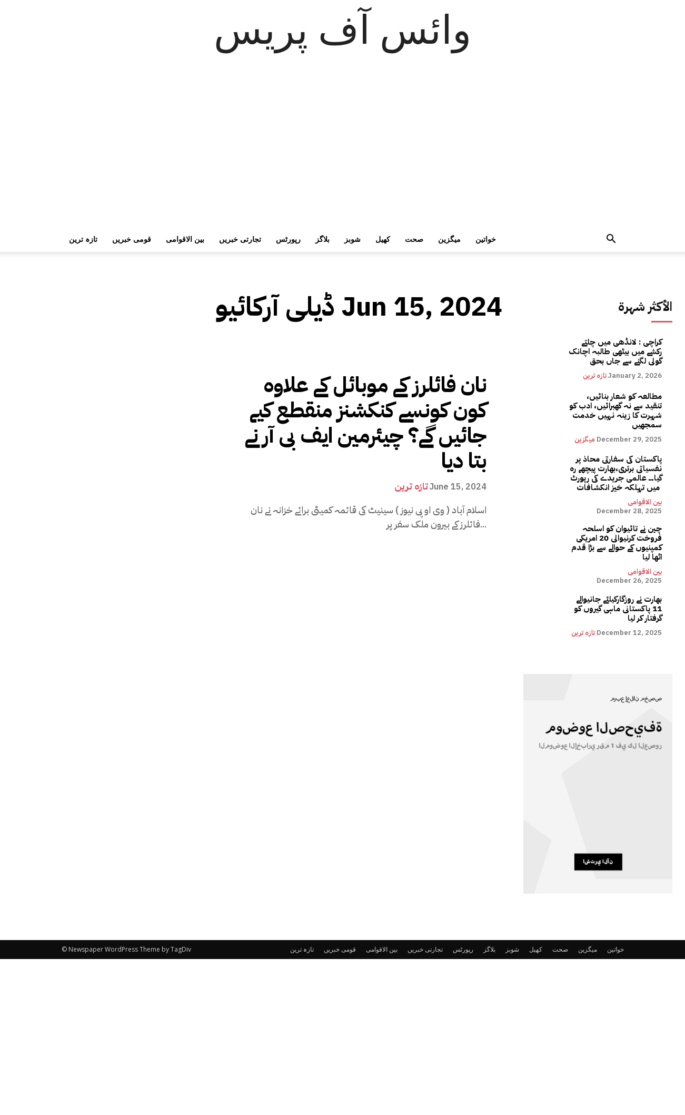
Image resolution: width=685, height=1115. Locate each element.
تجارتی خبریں (240, 239)
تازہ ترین (83, 239)
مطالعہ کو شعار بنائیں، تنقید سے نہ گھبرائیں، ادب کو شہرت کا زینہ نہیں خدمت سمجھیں (615, 410)
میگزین (449, 239)
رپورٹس (288, 239)
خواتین (485, 239)
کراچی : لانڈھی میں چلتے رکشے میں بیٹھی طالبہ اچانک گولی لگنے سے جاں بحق (615, 351)
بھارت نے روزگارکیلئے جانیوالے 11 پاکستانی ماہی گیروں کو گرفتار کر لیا (618, 608)
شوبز (352, 239)
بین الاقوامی (185, 239)
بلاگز (322, 239)
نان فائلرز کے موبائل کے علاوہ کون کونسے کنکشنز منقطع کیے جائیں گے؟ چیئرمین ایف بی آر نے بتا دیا (366, 423)
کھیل (382, 239)
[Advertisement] (343, 147)
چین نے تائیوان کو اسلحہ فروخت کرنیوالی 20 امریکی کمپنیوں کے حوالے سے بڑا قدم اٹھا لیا (616, 543)
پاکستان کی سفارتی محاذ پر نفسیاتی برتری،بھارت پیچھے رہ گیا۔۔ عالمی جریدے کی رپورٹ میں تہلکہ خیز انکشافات (616, 473)
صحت (414, 239)
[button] (611, 240)
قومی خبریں (131, 239)
